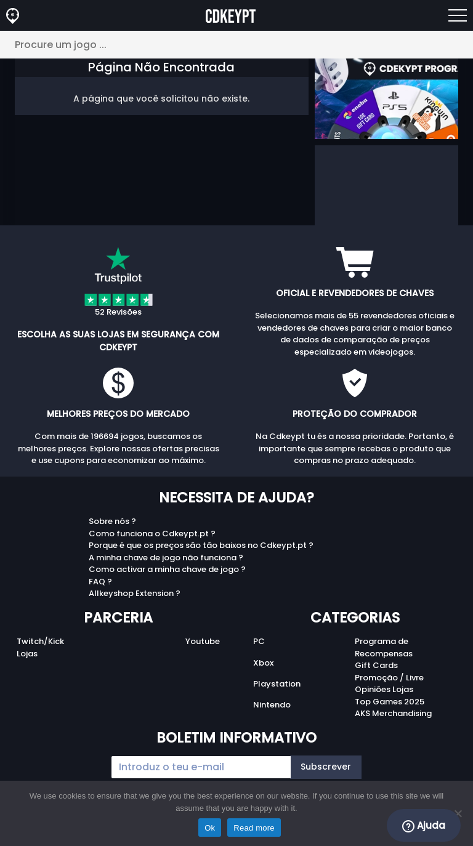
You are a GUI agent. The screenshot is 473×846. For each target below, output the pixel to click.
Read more (254, 827)
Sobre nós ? (112, 521)
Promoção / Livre (389, 677)
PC (259, 641)
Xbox (263, 663)
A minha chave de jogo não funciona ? (166, 557)
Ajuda (423, 825)
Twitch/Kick (40, 641)
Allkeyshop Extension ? (134, 593)
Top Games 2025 (389, 701)
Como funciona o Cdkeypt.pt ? (152, 533)
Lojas (27, 653)
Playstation (277, 684)
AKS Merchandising (393, 713)
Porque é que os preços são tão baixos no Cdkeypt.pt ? (201, 545)
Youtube (202, 641)
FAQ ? (100, 581)
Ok (209, 827)
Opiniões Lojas (384, 689)
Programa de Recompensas (384, 647)
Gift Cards (376, 665)
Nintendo (272, 705)
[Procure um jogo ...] (236, 44)
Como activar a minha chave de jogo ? (167, 569)
